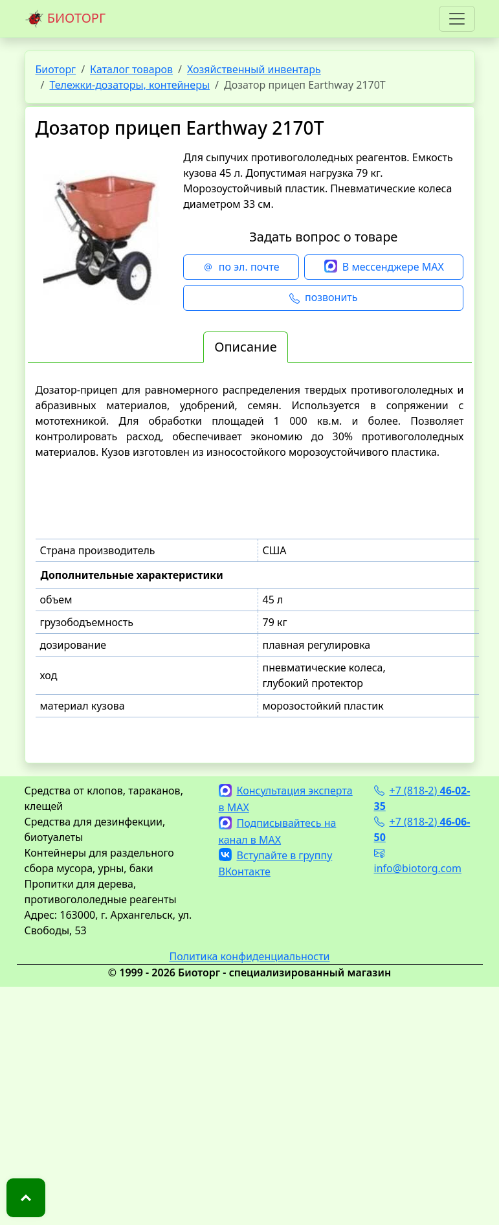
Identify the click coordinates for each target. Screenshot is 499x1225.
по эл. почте (241, 267)
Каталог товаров (131, 69)
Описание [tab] (245, 346)
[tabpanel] (250, 567)
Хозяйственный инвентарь (254, 69)
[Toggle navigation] (457, 19)
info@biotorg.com (418, 860)
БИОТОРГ (65, 18)
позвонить (323, 298)
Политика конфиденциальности (249, 956)
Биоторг (56, 69)
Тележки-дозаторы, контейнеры (129, 85)
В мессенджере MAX (384, 267)
